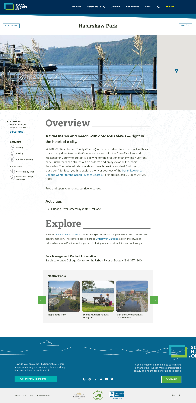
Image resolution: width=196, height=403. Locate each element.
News (148, 6)
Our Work (116, 6)
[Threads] (89, 379)
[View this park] (57, 314)
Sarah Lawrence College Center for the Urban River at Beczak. (94, 172)
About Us (76, 6)
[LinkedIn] (100, 379)
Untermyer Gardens (107, 239)
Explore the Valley (96, 6)
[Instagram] (95, 379)
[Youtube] (106, 379)
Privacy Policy (176, 395)
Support (170, 6)
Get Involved (133, 6)
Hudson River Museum (68, 234)
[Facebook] (83, 379)
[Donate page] (171, 379)
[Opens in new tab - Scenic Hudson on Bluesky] (112, 379)
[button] (158, 7)
